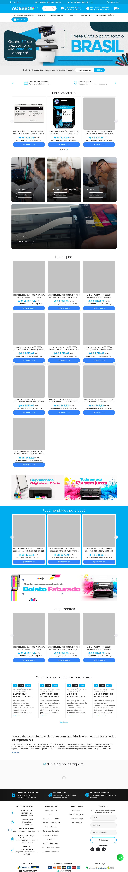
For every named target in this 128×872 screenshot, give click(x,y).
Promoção (20, 19)
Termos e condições (51, 852)
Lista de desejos (77, 818)
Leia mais (15, 753)
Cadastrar (102, 9)
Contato (50, 839)
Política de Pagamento (51, 818)
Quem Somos (50, 827)
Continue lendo (19, 716)
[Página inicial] (24, 8)
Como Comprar (51, 810)
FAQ (50, 814)
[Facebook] (104, 849)
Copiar (99, 70)
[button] (12, 83)
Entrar (92, 9)
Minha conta (77, 810)
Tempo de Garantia (51, 831)
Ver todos (64, 150)
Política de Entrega (50, 843)
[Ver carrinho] (115, 8)
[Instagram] (92, 849)
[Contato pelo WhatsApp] (120, 857)
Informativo (77, 823)
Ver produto (29, 144)
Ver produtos (25, 195)
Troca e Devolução (50, 835)
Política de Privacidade (51, 848)
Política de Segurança (51, 823)
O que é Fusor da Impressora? (103, 695)
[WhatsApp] (98, 849)
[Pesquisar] (53, 8)
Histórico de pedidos (77, 814)
